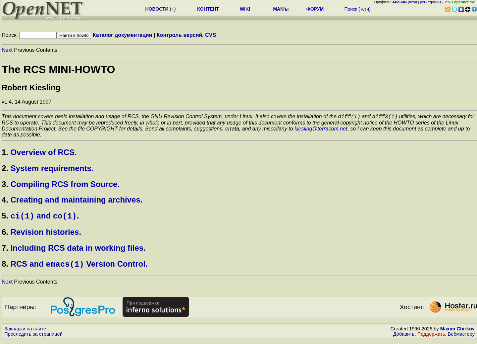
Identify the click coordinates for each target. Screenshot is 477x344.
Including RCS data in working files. (78, 250)
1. (5, 153)
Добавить (404, 337)
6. (5, 234)
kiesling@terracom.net (320, 129)
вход (413, 2)
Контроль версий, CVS (186, 35)
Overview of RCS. (44, 153)
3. (5, 185)
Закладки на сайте (25, 332)
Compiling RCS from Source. (65, 185)
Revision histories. (46, 234)
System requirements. (52, 169)
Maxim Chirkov (457, 332)
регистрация (431, 2)
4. (5, 200)
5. (5, 218)
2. (5, 169)
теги (364, 9)
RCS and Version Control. (79, 267)
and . (45, 218)
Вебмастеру (461, 337)
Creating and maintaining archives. (77, 200)
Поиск (350, 9)
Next (7, 50)
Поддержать (431, 337)
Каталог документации (122, 35)
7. (5, 250)
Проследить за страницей (33, 337)
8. (5, 267)
